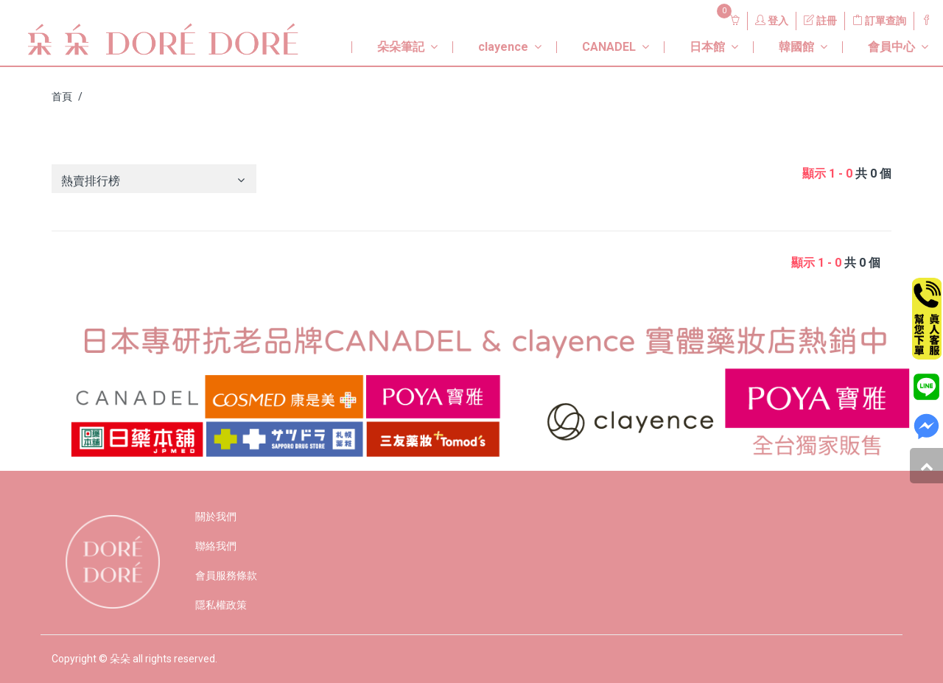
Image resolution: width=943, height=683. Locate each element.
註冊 (820, 21)
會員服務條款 (226, 575)
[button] (390, 41)
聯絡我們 (215, 546)
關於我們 (215, 516)
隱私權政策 (221, 605)
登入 (771, 21)
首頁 (62, 96)
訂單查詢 (879, 21)
